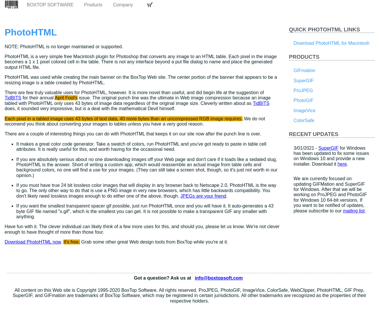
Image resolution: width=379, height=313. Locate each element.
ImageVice (304, 110)
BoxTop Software (50, 4)
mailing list (354, 210)
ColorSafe (303, 120)
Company (123, 4)
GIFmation (304, 70)
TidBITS (13, 97)
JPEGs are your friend (203, 196)
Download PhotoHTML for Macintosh (331, 43)
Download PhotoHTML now (33, 241)
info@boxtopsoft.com (219, 278)
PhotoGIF (303, 100)
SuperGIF (303, 80)
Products (93, 4)
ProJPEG (303, 90)
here (342, 164)
